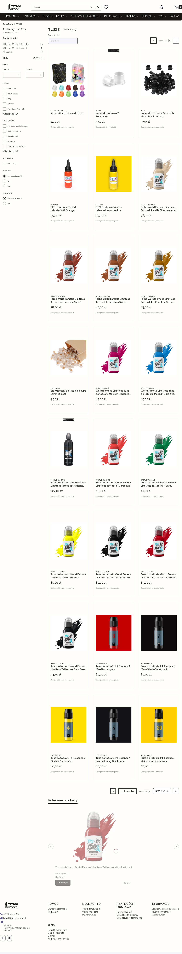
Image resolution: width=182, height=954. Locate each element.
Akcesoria (23, 52)
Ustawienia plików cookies (164, 909)
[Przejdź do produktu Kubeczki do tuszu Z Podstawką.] (113, 80)
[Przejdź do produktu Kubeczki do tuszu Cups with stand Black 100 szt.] (159, 80)
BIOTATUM (12, 88)
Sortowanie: (53, 35)
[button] (98, 7)
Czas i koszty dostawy (127, 915)
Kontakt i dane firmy (57, 930)
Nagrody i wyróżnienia (58, 939)
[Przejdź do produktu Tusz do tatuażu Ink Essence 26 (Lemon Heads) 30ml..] (159, 724)
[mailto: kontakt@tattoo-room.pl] (13, 918)
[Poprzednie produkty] (127, 791)
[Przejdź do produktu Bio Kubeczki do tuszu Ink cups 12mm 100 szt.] (68, 357)
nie (9, 186)
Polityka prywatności (161, 912)
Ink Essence (12, 94)
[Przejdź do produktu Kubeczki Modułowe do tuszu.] (68, 80)
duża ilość (12, 141)
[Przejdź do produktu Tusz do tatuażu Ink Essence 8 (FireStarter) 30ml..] (113, 632)
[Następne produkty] (162, 791)
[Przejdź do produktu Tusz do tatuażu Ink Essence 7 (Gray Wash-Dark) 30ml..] (159, 632)
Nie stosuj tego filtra (15, 176)
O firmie (51, 936)
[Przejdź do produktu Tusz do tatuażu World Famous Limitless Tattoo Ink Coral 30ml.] (113, 449)
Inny (9, 99)
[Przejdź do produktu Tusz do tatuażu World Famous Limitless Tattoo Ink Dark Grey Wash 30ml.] (68, 632)
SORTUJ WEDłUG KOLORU (23, 44)
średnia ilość (13, 136)
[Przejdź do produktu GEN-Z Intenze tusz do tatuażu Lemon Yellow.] (113, 173)
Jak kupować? (158, 915)
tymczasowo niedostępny (18, 126)
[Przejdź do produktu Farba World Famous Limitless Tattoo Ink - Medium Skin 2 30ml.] (68, 265)
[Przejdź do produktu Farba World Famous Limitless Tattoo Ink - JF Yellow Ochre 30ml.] (159, 265)
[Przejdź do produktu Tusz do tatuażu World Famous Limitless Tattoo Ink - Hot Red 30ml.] (93, 836)
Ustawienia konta (90, 912)
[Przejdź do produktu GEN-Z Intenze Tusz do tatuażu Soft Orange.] (68, 173)
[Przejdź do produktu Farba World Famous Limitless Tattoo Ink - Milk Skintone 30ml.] (159, 173)
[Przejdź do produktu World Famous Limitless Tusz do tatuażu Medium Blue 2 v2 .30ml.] (159, 357)
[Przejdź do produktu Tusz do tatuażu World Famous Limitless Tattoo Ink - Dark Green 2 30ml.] (159, 449)
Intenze (11, 104)
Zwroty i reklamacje (57, 909)
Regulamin (53, 912)
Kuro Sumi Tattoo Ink (16, 109)
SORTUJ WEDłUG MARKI (23, 48)
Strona (161, 40)
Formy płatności (124, 912)
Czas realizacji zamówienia (129, 918)
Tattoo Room (8, 24)
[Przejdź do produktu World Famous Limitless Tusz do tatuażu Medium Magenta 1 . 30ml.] (113, 357)
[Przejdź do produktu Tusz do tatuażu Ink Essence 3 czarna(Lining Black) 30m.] (113, 724)
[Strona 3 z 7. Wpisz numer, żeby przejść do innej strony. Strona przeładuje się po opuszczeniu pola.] (166, 40)
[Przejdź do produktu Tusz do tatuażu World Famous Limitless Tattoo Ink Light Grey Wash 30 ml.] (113, 541)
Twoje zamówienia (91, 909)
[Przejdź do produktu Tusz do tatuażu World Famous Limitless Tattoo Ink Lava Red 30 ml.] (159, 541)
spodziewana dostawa (16, 146)
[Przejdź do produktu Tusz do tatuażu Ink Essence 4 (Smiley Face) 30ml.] (68, 724)
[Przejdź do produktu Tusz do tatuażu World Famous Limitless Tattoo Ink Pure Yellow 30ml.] (68, 541)
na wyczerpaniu (14, 131)
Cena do (29, 70)
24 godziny (12, 163)
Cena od (6, 70)
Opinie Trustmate (56, 933)
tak (9, 181)
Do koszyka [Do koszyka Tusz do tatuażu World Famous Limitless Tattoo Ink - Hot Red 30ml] (63, 883)
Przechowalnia (89, 915)
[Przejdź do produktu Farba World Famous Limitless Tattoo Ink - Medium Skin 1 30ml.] (113, 265)
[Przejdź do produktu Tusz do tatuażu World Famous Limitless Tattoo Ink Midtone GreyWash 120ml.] (68, 449)
